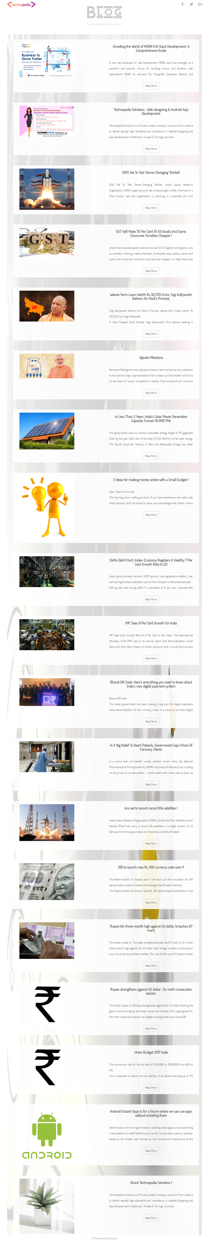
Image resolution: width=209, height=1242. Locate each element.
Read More (151, 86)
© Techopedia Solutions (105, 1238)
